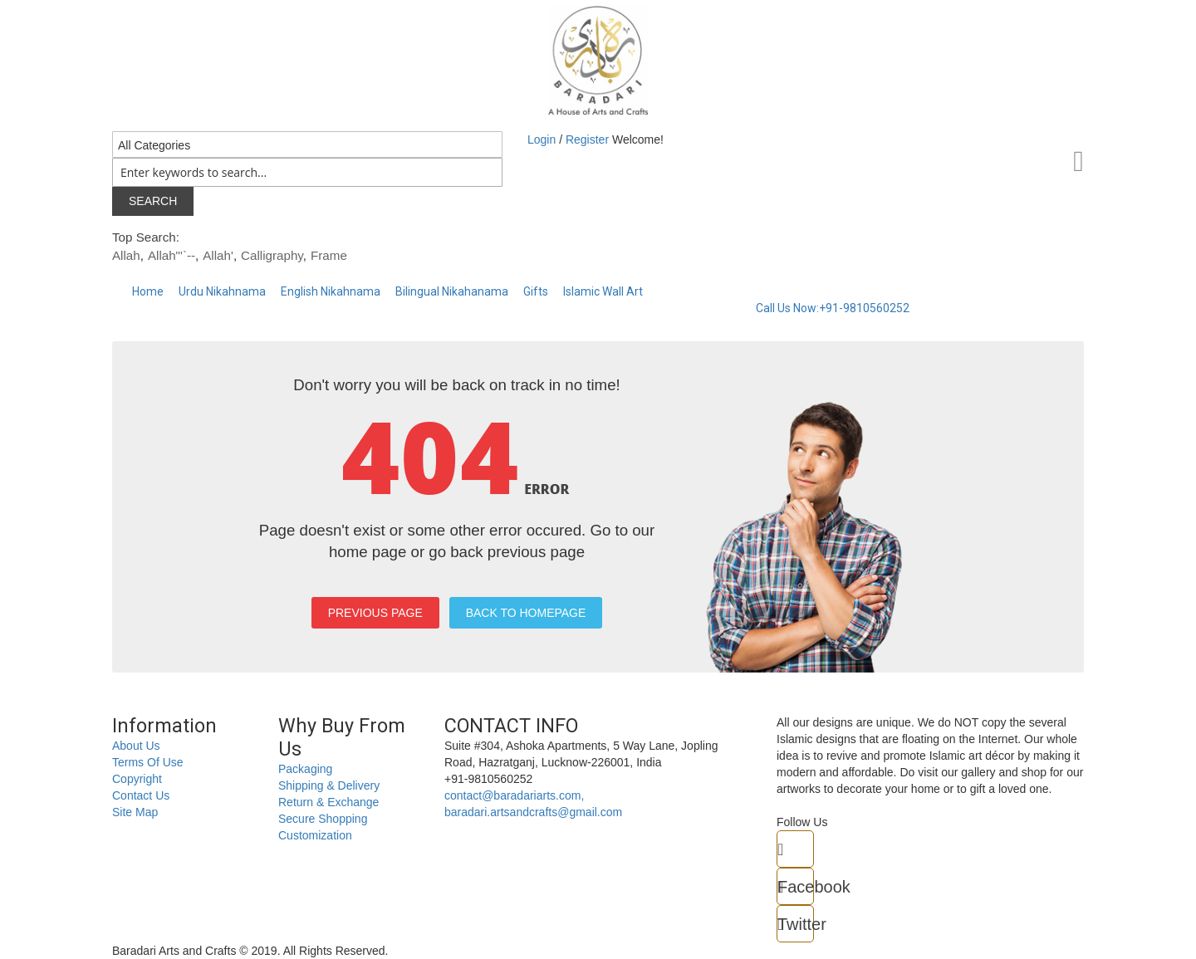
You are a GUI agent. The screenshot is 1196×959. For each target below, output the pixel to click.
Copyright (137, 778)
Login (543, 139)
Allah (126, 255)
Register (587, 139)
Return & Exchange (328, 802)
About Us (136, 745)
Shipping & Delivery (329, 785)
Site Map (135, 812)
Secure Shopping (322, 818)
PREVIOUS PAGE (375, 612)
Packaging (305, 769)
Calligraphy (272, 255)
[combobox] (307, 172)
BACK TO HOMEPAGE (526, 612)
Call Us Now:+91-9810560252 (832, 308)
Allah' (218, 255)
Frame (329, 255)
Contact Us (140, 795)
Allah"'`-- (171, 255)
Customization (315, 835)
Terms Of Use (148, 762)
